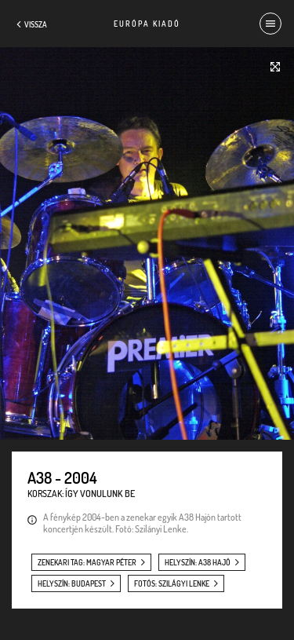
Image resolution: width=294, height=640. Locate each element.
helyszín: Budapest (72, 583)
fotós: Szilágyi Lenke (171, 583)
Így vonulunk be (100, 493)
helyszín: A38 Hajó (197, 562)
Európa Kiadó (147, 23)
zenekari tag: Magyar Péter (87, 562)
